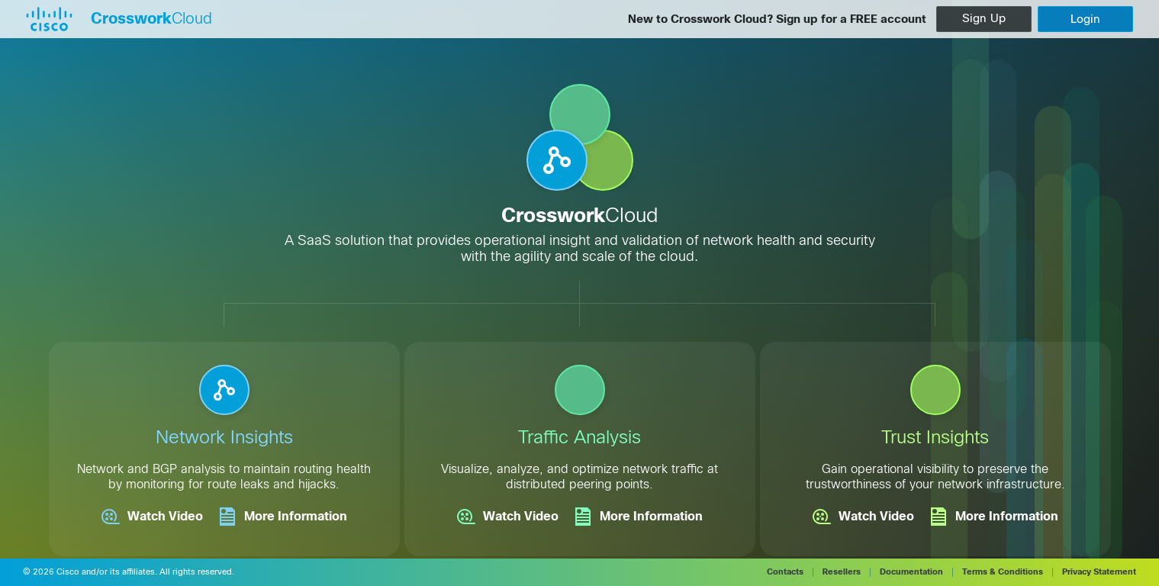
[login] (1085, 19)
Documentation (911, 572)
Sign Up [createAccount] (984, 18)
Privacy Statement (1099, 572)
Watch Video (152, 516)
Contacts (785, 572)
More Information (282, 516)
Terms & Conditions (1002, 572)
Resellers (842, 572)
